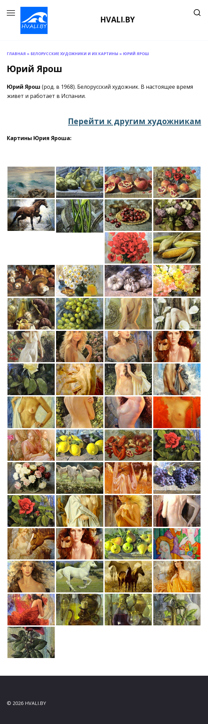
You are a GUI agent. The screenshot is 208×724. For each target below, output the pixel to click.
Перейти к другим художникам (134, 121)
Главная (16, 53)
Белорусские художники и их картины (74, 53)
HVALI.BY (117, 19)
